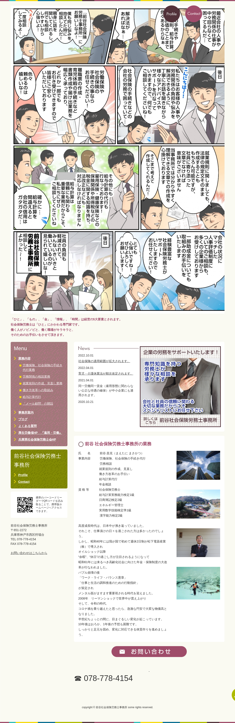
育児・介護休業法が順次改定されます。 (105, 373)
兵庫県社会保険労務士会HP (37, 439)
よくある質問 (27, 426)
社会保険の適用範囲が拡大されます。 (104, 361)
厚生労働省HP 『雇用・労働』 (40, 432)
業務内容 (24, 358)
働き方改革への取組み (38, 390)
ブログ (22, 419)
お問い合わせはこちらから (29, 553)
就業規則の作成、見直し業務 (42, 383)
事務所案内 (26, 412)
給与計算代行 (32, 397)
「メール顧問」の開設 (38, 403)
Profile (23, 475)
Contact (24, 481)
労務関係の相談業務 (36, 376)
